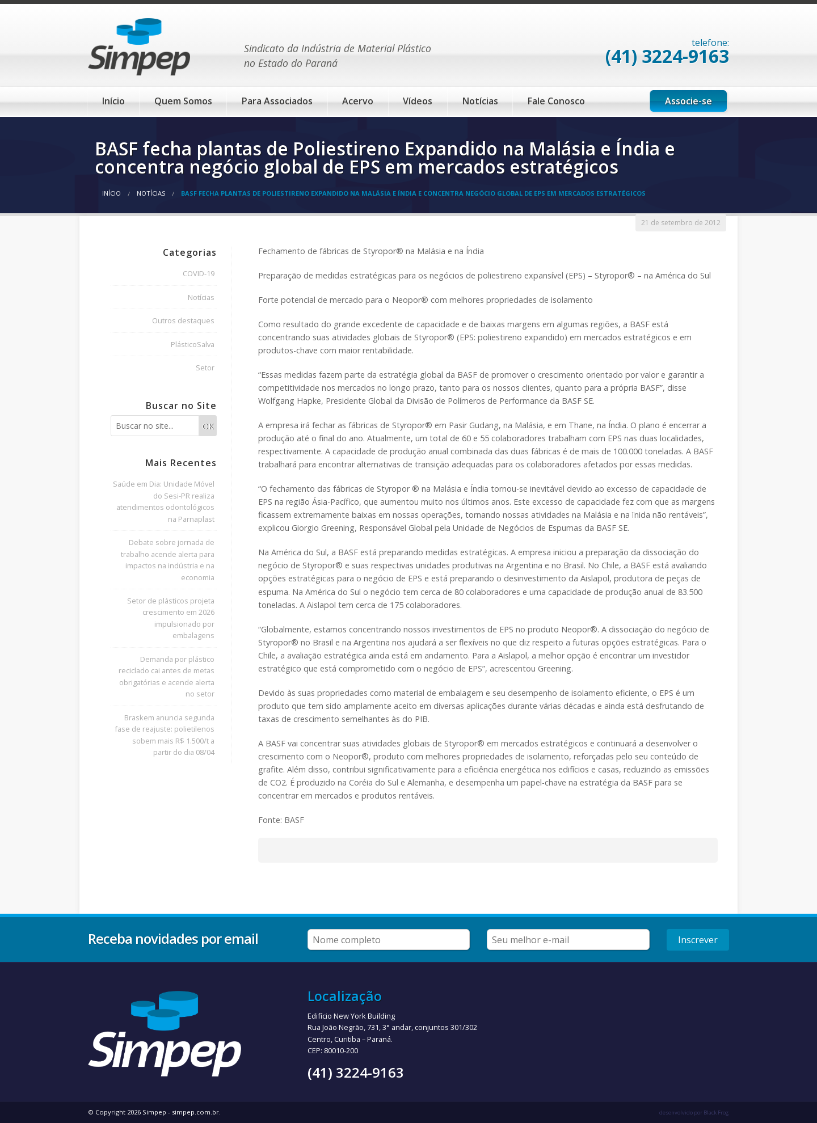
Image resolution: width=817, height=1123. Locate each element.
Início (113, 101)
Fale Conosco (556, 101)
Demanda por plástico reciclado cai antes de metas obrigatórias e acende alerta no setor (166, 676)
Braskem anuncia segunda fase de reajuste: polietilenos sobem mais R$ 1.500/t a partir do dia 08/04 (164, 734)
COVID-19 (198, 273)
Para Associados (277, 101)
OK (207, 426)
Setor (205, 367)
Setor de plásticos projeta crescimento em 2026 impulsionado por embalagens (170, 618)
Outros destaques (183, 320)
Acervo (357, 101)
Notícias (480, 101)
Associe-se (688, 101)
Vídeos (417, 101)
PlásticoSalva (192, 344)
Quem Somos (183, 101)
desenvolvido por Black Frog (694, 1112)
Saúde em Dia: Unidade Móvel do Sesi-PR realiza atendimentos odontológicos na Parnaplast (163, 501)
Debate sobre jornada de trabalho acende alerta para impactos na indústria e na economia (167, 559)
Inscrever (698, 940)
